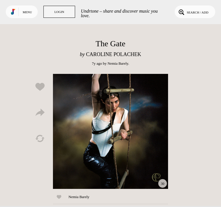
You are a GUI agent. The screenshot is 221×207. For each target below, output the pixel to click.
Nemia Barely (118, 63)
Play (110, 131)
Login (59, 12)
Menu (27, 12)
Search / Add (193, 11)
